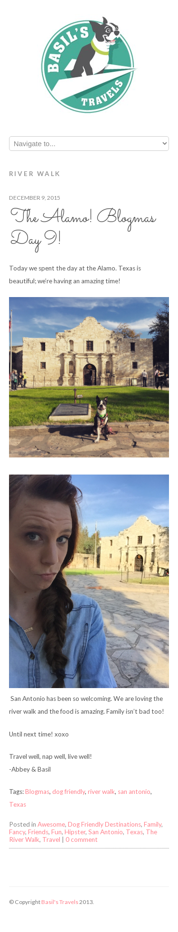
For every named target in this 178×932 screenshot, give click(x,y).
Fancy (17, 832)
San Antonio (105, 832)
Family (152, 824)
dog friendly (68, 791)
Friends (38, 832)
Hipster (75, 832)
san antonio (134, 791)
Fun (56, 832)
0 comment (82, 839)
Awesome (51, 824)
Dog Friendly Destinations (104, 824)
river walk (101, 791)
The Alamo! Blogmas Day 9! (82, 229)
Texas (17, 804)
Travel (51, 839)
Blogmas (37, 791)
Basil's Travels (59, 901)
